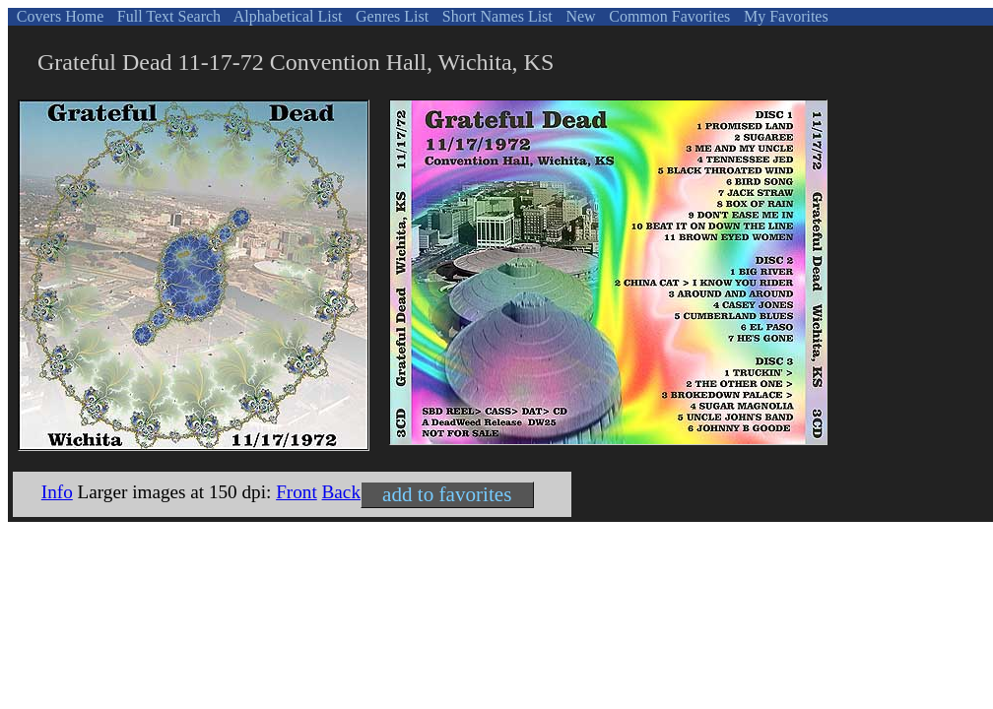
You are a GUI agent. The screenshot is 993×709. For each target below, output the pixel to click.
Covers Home (58, 16)
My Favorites (784, 16)
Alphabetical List (287, 16)
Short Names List (495, 16)
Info (57, 492)
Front (296, 492)
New (578, 16)
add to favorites (446, 494)
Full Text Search (167, 16)
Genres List (390, 16)
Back (341, 492)
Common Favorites (667, 16)
